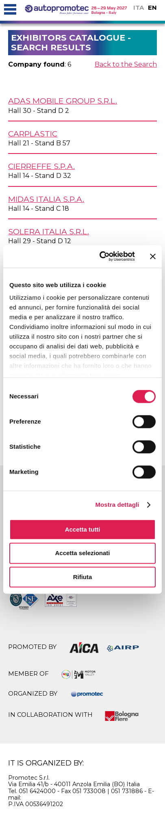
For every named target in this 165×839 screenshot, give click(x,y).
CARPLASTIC (32, 133)
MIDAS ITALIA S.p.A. (46, 199)
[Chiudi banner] (153, 256)
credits (129, 819)
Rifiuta (82, 576)
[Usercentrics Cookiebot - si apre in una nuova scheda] (101, 256)
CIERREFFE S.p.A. (41, 166)
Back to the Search (126, 64)
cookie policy (42, 819)
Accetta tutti (82, 529)
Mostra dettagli (117, 504)
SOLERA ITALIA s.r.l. (48, 231)
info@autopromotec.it (54, 797)
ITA (138, 7)
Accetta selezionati (82, 553)
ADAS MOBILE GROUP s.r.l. (62, 101)
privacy (91, 819)
